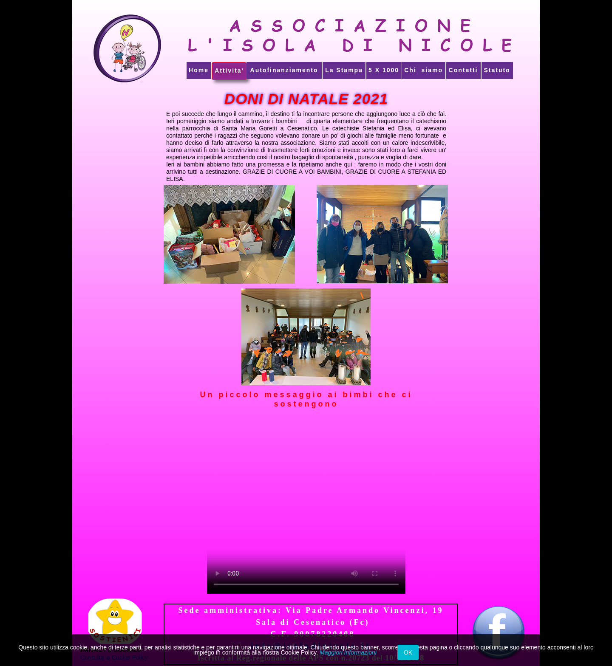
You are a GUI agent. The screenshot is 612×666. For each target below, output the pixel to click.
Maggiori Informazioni (348, 652)
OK (408, 652)
